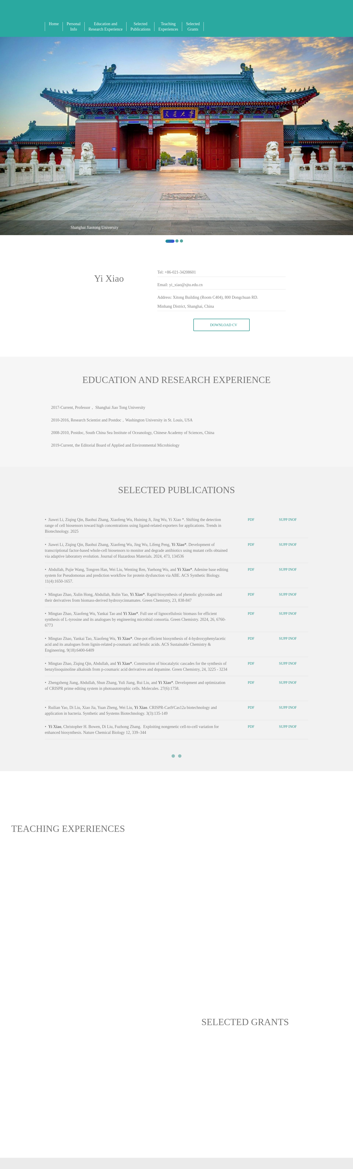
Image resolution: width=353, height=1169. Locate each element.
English (211, 13)
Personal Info (74, 26)
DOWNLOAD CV (221, 325)
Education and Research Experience (105, 26)
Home (54, 24)
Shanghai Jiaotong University (95, 227)
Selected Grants (193, 26)
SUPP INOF (291, 520)
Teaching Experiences (168, 26)
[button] (26, 141)
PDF (254, 520)
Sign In (220, 13)
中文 (215, 13)
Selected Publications (140, 26)
